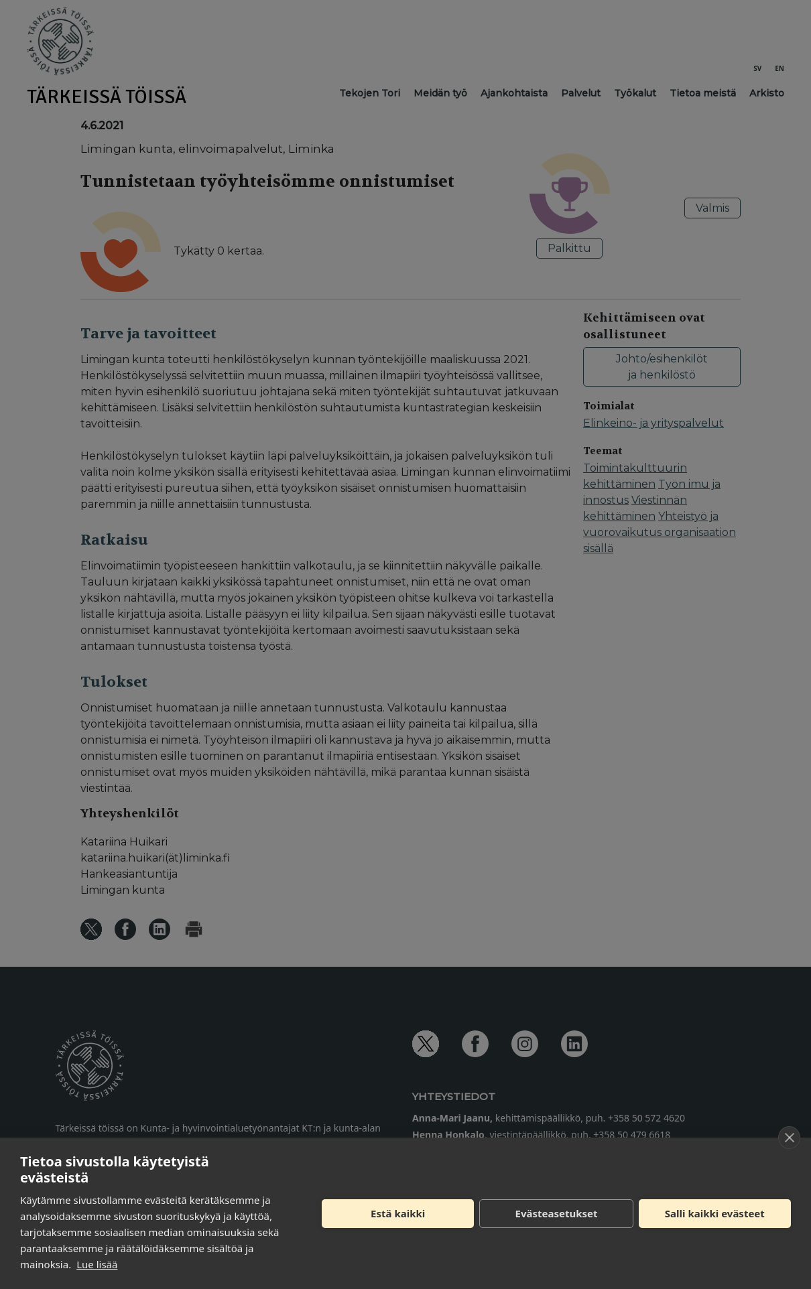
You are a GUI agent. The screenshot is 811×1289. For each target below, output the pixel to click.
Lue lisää (96, 1264)
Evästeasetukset (556, 1213)
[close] (789, 1137)
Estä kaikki (398, 1213)
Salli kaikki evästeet (715, 1213)
